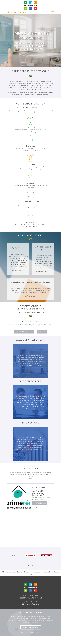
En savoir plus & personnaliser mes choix (30, 632)
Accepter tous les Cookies (30, 627)
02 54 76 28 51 (31, 602)
